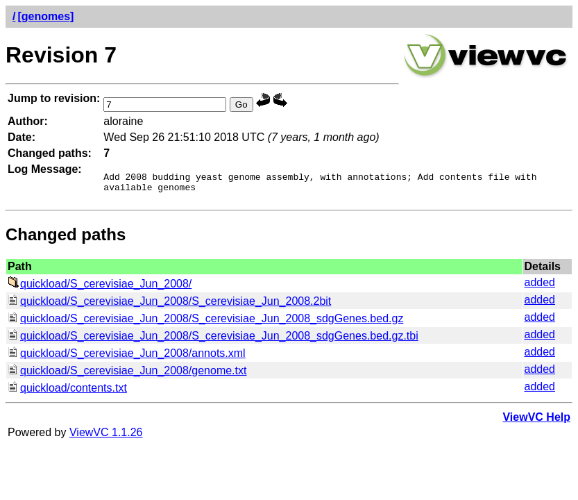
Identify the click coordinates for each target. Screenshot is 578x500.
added (540, 286)
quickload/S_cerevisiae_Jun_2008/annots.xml (127, 357)
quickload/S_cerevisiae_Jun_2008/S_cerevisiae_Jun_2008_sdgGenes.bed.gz (205, 322)
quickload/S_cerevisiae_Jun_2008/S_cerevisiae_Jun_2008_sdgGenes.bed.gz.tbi (213, 340)
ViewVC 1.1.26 (106, 436)
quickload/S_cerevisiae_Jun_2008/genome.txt (127, 375)
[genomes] (45, 16)
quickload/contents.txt (67, 392)
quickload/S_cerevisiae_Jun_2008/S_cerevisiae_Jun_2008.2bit (169, 305)
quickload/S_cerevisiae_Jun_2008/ (100, 288)
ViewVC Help (536, 421)
